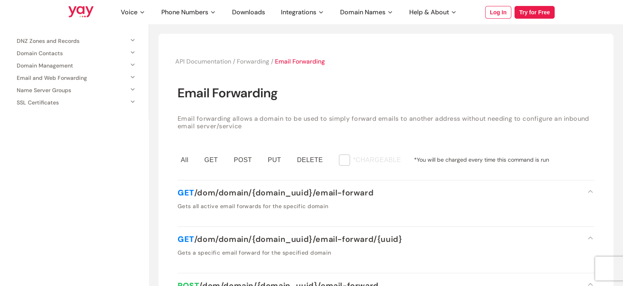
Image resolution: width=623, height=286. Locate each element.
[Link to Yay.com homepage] (81, 12)
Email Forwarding (302, 62)
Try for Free (534, 12)
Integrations (302, 12)
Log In (498, 12)
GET (211, 160)
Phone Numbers (188, 12)
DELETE (310, 160)
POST (243, 160)
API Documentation (203, 62)
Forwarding (254, 62)
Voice (133, 12)
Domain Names (366, 12)
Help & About (433, 12)
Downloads (248, 12)
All (184, 160)
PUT (274, 160)
